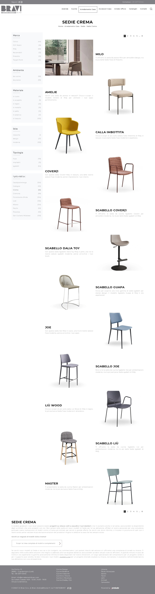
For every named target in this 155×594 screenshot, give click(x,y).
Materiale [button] (18, 90)
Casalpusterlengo (27, 183)
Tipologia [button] (18, 152)
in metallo (27, 107)
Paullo (27, 208)
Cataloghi (133, 9)
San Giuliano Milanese (27, 216)
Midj (27, 49)
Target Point (27, 60)
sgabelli (27, 166)
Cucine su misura (63, 576)
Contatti (143, 9)
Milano (27, 205)
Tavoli (103, 576)
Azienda (65, 9)
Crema (27, 190)
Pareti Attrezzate (108, 571)
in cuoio (27, 96)
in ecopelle (27, 100)
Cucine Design (62, 569)
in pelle (27, 111)
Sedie (83, 26)
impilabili (27, 162)
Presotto (27, 56)
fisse (27, 159)
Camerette (105, 582)
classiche (27, 135)
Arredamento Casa (88, 9)
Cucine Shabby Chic (64, 580)
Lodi (27, 201)
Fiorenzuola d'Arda (27, 197)
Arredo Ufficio (120, 9)
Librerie (104, 569)
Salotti (103, 574)
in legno (27, 104)
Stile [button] (15, 129)
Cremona (27, 194)
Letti (103, 578)
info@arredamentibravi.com (28, 577)
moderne (27, 142)
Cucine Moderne (62, 571)
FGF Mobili (27, 45)
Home (60, 26)
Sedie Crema (92, 26)
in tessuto (27, 119)
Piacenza (27, 212)
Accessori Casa (105, 9)
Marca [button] (16, 35)
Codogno (27, 186)
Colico (27, 42)
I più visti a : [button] (19, 176)
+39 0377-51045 (137, 2)
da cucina (27, 76)
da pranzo (27, 80)
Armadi (104, 580)
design (27, 139)
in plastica (27, 115)
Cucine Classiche (63, 574)
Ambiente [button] (18, 70)
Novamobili (27, 53)
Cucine (74, 9)
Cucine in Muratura (63, 578)
